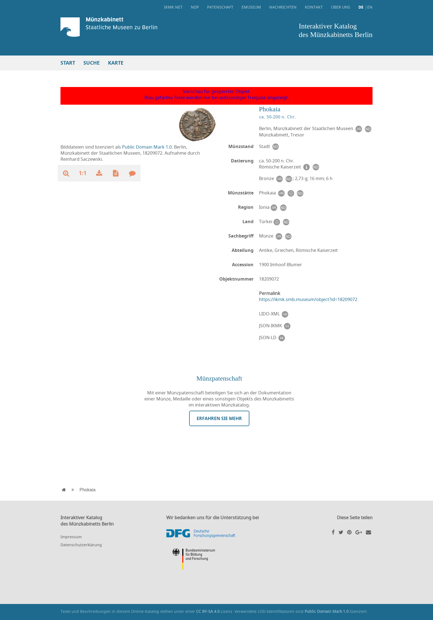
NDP (195, 7)
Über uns (340, 7)
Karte (115, 62)
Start (67, 62)
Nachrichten (283, 7)
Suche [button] (91, 62)
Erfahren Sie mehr (219, 418)
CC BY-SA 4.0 (208, 611)
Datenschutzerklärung (81, 544)
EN (370, 7)
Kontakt (314, 7)
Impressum (71, 536)
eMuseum (251, 7)
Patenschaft (220, 7)
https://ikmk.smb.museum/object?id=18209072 (308, 299)
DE (360, 7)
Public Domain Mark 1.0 (147, 147)
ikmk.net (173, 7)
